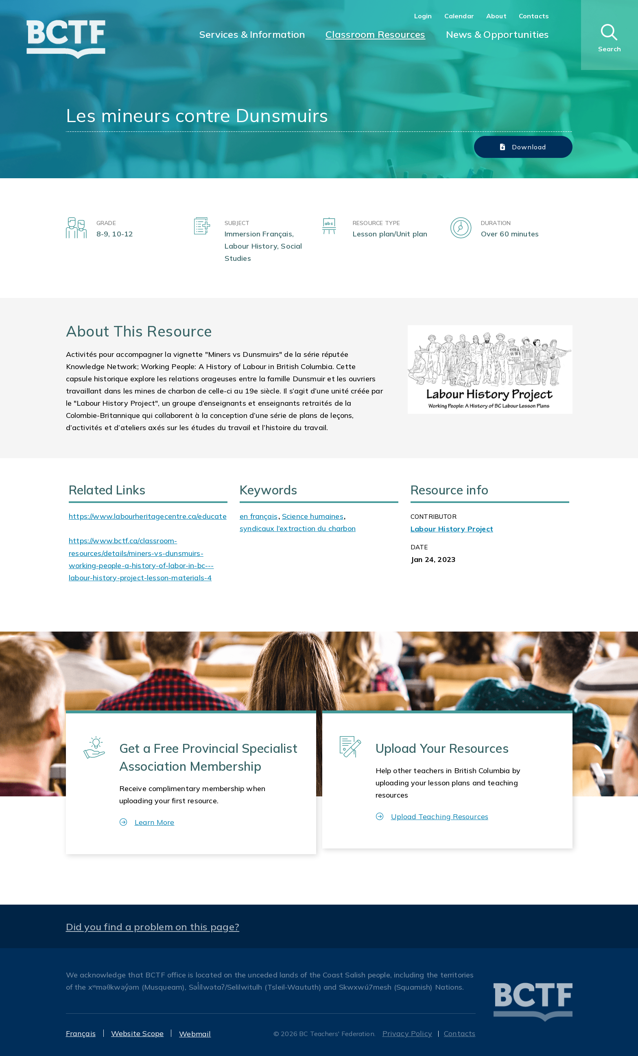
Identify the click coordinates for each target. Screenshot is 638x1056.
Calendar (459, 16)
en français (258, 516)
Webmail (195, 1034)
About (496, 16)
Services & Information (252, 34)
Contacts (534, 16)
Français (81, 1033)
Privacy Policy (407, 1033)
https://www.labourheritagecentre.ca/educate (148, 516)
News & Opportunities (497, 34)
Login (423, 16)
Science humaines (312, 516)
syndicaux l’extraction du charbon (298, 528)
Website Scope (137, 1033)
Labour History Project (452, 528)
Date (419, 547)
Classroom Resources (375, 34)
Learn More (147, 822)
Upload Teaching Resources (432, 816)
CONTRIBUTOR (434, 516)
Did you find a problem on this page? (153, 926)
